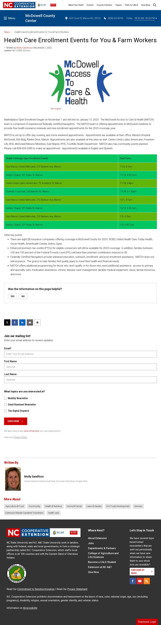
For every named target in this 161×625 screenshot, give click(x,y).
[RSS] (147, 581)
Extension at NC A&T (100, 567)
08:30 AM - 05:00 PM (146, 18)
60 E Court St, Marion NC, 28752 (83, 18)
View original (55, 109)
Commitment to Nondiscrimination (36, 589)
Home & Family (74, 506)
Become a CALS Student (102, 562)
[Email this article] (30, 322)
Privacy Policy (20, 437)
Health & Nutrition (53, 506)
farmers (138, 506)
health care (53, 513)
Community (34, 506)
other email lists (31, 431)
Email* (7, 348)
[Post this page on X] (7, 322)
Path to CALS (131, 5)
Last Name (10, 374)
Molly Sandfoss (24, 47)
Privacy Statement (77, 589)
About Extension (97, 538)
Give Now (145, 5)
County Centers (104, 5)
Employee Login (147, 621)
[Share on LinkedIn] (22, 322)
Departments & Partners (102, 548)
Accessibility (30, 607)
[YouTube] (140, 581)
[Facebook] (133, 581)
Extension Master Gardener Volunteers (24, 513)
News (7, 32)
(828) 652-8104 (113, 18)
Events (90, 5)
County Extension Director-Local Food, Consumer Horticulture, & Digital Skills (56, 481)
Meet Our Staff (76, 5)
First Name (10, 361)
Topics (118, 5)
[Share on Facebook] (15, 322)
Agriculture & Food (15, 506)
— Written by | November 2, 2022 (28, 47)
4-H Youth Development (118, 506)
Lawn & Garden (94, 506)
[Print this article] (37, 322)
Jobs (91, 543)
